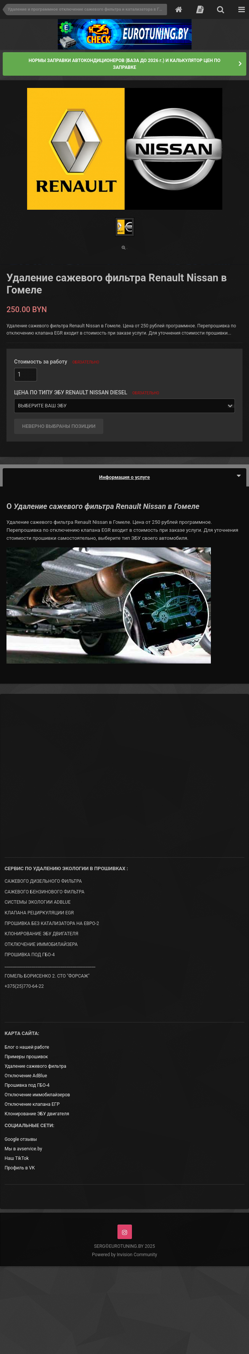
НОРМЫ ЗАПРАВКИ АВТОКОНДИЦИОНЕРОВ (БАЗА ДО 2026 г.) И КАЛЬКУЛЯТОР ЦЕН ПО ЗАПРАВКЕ (124, 64)
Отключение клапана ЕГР (32, 1104)
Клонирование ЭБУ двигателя (37, 1113)
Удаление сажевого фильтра (35, 1066)
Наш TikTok (17, 1158)
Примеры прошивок (26, 1056)
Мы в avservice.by (23, 1148)
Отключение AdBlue (26, 1075)
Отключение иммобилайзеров (37, 1094)
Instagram (124, 1232)
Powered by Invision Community (124, 1254)
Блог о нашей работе (27, 1047)
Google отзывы (21, 1139)
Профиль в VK (20, 1168)
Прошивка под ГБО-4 (27, 1085)
